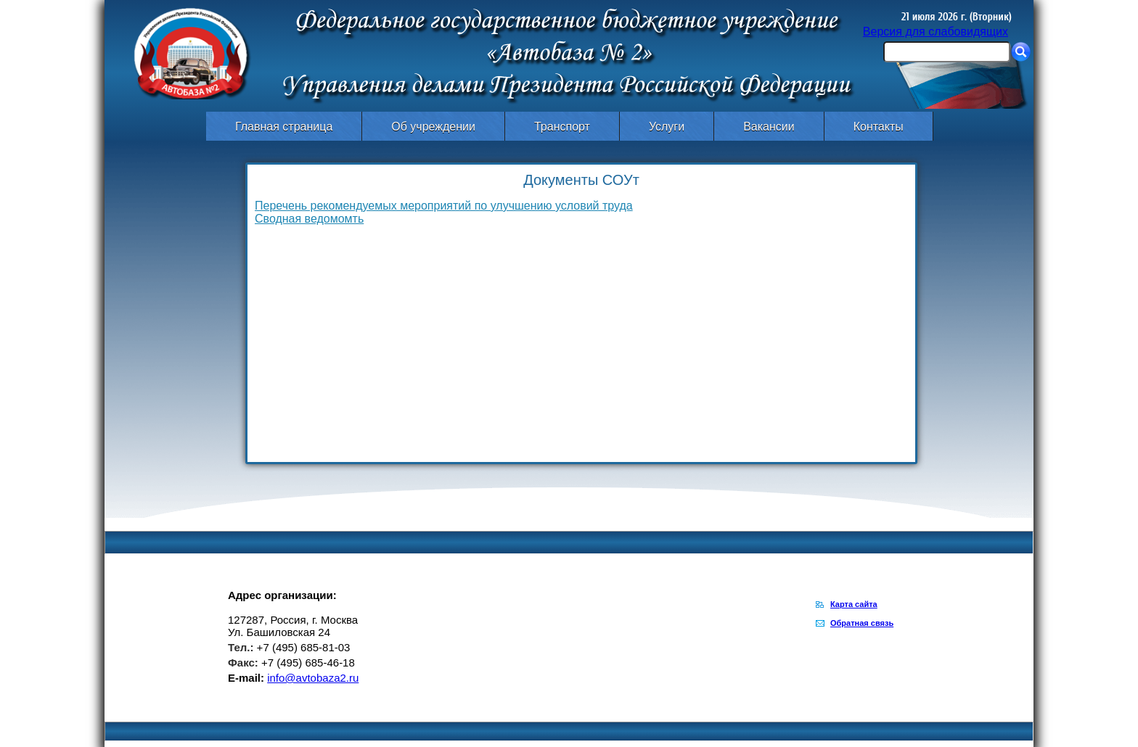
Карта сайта (853, 604)
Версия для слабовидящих (935, 31)
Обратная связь (861, 623)
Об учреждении (433, 126)
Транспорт (562, 126)
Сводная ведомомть (309, 218)
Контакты (879, 126)
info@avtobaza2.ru (313, 678)
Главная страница (283, 126)
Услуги (666, 126)
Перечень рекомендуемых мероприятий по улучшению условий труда (444, 205)
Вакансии (769, 126)
